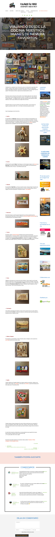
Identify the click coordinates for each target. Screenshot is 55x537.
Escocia (35, 164)
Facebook (30, 439)
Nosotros (23, 12)
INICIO (6, 10)
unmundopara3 (15, 472)
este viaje (7, 340)
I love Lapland (28, 189)
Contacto (30, 12)
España (11, 10)
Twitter (33, 439)
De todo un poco (43, 10)
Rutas (27, 10)
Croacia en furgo (15, 234)
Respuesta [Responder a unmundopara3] (45, 471)
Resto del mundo (20, 10)
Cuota (36, 443)
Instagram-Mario (15, 441)
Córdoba (16, 383)
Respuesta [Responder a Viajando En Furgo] (45, 483)
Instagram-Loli (8, 441)
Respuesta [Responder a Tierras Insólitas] (45, 492)
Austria (30, 122)
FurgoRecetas (34, 10)
